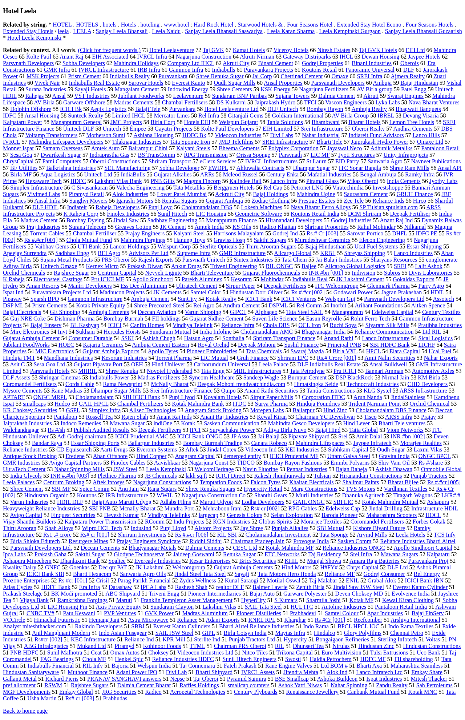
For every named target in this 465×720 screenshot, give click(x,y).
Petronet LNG (307, 187)
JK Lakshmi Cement (360, 279)
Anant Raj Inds (174, 417)
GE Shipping (65, 312)
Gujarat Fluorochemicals (271, 273)
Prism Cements (49, 305)
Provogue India (311, 541)
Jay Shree (251, 528)
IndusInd (141, 528)
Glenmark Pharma (388, 286)
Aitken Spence (428, 305)
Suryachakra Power (232, 430)
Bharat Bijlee (403, 482)
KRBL (327, 253)
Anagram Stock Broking (213, 410)
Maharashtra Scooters (391, 515)
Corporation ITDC (323, 397)
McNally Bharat (170, 384)
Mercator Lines (172, 115)
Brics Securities (257, 561)
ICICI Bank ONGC (199, 436)
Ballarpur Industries (151, 443)
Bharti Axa (369, 666)
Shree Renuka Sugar (220, 76)
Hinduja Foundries (318, 404)
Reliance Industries (25, 449)
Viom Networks (405, 430)
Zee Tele (354, 201)
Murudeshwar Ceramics (322, 240)
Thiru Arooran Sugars (271, 246)
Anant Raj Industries (224, 417)
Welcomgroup (188, 567)
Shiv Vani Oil (394, 463)
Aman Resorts (42, 286)
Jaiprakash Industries (27, 423)
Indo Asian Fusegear (123, 633)
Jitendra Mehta (300, 672)
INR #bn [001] (326, 273)
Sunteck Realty (85, 115)
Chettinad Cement (301, 76)
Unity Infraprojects (406, 155)
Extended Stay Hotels (28, 31)
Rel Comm (309, 305)
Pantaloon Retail (440, 148)
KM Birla (429, 377)
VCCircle (14, 620)
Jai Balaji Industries (339, 259)
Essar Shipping (424, 246)
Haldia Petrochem (331, 659)
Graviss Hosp (229, 240)
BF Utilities (23, 168)
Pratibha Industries (440, 325)
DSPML (278, 305)
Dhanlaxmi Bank (80, 561)
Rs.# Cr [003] (323, 233)
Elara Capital (404, 351)
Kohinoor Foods (162, 646)
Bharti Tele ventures (402, 423)
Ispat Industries (384, 679)
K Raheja (14, 279)
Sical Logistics (435, 338)
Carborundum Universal (222, 364)
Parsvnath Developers (28, 63)
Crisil (102, 580)
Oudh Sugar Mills (234, 83)
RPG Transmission (206, 155)
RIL (279, 646)
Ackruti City (229, 194)
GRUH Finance (415, 194)
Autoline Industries (344, 607)
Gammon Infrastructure (95, 299)
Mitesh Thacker (429, 679)
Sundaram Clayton (172, 607)
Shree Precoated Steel (159, 305)
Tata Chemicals (264, 351)
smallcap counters (249, 685)
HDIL (437, 292)
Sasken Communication (231, 423)
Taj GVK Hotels (378, 50)
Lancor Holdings (129, 246)
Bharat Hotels (364, 122)
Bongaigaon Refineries (342, 639)
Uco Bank (428, 652)
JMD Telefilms (236, 142)
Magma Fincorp (202, 181)
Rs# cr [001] (94, 535)
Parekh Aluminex (202, 279)
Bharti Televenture (212, 273)
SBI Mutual (330, 528)
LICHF (426, 345)
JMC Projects (126, 122)
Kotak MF (361, 600)
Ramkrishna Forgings (82, 600)
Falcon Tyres (266, 482)
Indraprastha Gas (109, 155)
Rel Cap (272, 187)
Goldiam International (298, 115)
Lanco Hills (426, 135)
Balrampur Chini (147, 148)
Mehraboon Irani (222, 508)
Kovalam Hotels (222, 397)
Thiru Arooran (19, 528)
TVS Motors (360, 489)
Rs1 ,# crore (57, 535)
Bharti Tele (330, 142)
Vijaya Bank (34, 600)
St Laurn (316, 161)
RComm (155, 521)
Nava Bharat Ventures (434, 102)
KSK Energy (275, 89)
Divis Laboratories (431, 273)
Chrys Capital (363, 567)
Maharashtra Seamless (417, 666)
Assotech (443, 299)
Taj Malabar (323, 580)
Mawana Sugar (127, 423)
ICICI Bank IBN (424, 580)
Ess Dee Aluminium (144, 286)
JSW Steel (125, 469)
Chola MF (94, 659)
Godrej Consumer (384, 574)
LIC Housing (211, 214)
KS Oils (241, 227)
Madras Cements (133, 102)
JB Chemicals (161, 476)
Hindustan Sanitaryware (31, 672)
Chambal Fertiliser (95, 233)
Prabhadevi (303, 613)
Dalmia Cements (204, 548)
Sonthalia (233, 338)
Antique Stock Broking (30, 456)
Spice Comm (94, 489)
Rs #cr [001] (72, 580)
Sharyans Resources (394, 259)
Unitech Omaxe (59, 266)
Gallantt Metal (20, 679)
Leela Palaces (19, 482)
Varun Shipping (203, 312)
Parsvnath (290, 155)
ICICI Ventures (298, 299)
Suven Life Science (274, 318)
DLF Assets (16, 377)
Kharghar (295, 620)
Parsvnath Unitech (203, 259)
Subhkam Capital (348, 449)
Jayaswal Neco (344, 148)
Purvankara (182, 109)
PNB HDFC (24, 652)
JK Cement (173, 227)
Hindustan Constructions (432, 646)
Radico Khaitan (278, 227)
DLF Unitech (282, 109)
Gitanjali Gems (245, 115)
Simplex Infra (105, 410)
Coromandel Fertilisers (377, 521)
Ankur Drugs (186, 266)
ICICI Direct (230, 476)
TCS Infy (445, 535)
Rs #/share (430, 463)
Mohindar (271, 279)
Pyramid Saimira (246, 679)
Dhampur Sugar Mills (116, 390)
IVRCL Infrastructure (103, 70)
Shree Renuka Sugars (210, 489)
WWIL (165, 495)
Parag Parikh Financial (144, 580)
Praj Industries (43, 227)
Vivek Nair (47, 83)
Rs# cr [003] (79, 698)
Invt (62, 332)
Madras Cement (39, 220)
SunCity (187, 299)
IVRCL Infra (152, 56)
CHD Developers (427, 384)
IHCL (346, 56)
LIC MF (320, 155)
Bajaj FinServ (428, 613)
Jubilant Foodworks (141, 96)
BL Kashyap (84, 325)
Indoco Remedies (81, 423)
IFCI (195, 430)
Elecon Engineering (382, 240)
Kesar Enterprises (209, 561)
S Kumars (286, 600)
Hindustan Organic (46, 495)
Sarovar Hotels (146, 83)
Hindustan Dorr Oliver (256, 292)
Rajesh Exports (155, 259)
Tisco (370, 417)
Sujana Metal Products (66, 259)
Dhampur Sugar (311, 168)
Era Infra (89, 587)
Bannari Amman (384, 371)
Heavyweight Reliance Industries (41, 508)
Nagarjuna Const (209, 463)
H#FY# (329, 567)
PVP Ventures (120, 613)
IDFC (9, 115)
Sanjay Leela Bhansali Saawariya (224, 31)
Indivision (363, 273)
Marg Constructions (314, 489)
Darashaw (120, 587)
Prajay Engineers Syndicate (149, 541)
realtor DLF (230, 587)
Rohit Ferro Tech (370, 318)
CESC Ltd (245, 548)
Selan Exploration (292, 515)
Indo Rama (316, 626)
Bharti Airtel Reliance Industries (257, 626)
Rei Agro (203, 305)
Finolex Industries (128, 214)
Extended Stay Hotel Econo (369, 24)
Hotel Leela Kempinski (34, 38)
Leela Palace (273, 364)
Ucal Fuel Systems (376, 246)
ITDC (239, 404)
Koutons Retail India (315, 214)
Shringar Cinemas (60, 377)
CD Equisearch (74, 449)
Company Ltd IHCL (190, 63)
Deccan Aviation (157, 312)
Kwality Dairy (19, 567)
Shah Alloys (59, 528)
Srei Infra (361, 554)
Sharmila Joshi (323, 600)
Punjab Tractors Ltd (252, 639)
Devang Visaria (421, 115)
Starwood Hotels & (260, 24)
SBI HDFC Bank (389, 345)
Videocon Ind (261, 449)
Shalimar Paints (360, 482)
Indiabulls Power (109, 377)
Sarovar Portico (365, 233)
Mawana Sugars (399, 554)
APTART (14, 397)
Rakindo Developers (98, 626)
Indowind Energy (188, 89)
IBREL (385, 115)
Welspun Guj (340, 299)
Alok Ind (337, 672)
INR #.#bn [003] (69, 476)
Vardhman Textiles (405, 489)
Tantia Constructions (331, 390)
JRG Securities (119, 692)
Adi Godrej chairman (81, 436)
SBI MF (61, 489)
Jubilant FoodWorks (26, 345)
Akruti (371, 96)
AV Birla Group (350, 115)
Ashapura (438, 502)
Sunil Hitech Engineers (249, 659)
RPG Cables (302, 508)
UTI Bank (89, 246)
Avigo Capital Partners (75, 463)
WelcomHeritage (214, 469)
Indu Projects (188, 521)
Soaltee (117, 561)
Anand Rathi (338, 338)
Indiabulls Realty (130, 76)
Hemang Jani (104, 620)
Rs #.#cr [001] (41, 240)
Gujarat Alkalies (172, 174)
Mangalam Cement (137, 89)
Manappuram (347, 312)
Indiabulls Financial (51, 666)
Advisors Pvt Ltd (148, 253)
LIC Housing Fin (67, 607)
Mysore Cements (23, 390)
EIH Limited (277, 129)
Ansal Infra (47, 201)
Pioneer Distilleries (258, 613)
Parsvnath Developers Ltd (394, 299)
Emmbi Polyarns (350, 463)
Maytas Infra (290, 633)
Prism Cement (84, 76)
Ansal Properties (283, 83)
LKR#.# (450, 495)
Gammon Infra (186, 70)
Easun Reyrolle (324, 318)
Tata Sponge (333, 535)
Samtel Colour (342, 613)
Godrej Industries (351, 220)
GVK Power (159, 613)
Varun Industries (29, 502)
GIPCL (238, 312)
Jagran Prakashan (401, 292)
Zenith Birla (310, 587)
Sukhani (85, 332)
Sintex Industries (253, 259)
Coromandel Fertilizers (30, 384)
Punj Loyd (160, 207)
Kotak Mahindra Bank (198, 404)
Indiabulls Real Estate (94, 83)
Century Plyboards (256, 692)
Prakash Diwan (145, 266)
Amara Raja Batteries (374, 561)
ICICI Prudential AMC (142, 436)
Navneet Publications (436, 161)
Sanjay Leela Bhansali (122, 31)
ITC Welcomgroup (337, 286)
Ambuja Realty (369, 109)
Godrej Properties (322, 63)
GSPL (73, 410)
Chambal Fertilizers (140, 404)
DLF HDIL (45, 207)
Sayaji (242, 574)
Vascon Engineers (346, 102)
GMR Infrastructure (242, 253)
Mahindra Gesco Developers (301, 423)
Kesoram (241, 279)
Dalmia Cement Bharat (144, 685)
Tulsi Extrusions (389, 652)
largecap (208, 515)
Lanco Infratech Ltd (379, 672)
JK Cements (167, 292)
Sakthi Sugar (90, 554)
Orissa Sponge (253, 155)
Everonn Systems (157, 449)
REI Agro (109, 253)
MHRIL (87, 371)
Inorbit (339, 305)
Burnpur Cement (307, 377)
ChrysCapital (18, 161)
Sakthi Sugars (270, 240)
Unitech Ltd (98, 174)
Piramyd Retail (86, 194)
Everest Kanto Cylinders (181, 626)
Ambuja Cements (109, 312)
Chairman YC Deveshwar (325, 417)
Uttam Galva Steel (348, 456)
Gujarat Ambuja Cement (31, 338)
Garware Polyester (305, 593)
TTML (197, 646)
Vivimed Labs (43, 194)
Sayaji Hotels (90, 89)
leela (63, 31)
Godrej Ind (285, 233)
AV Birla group (374, 89)
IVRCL (11, 142)
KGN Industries (231, 521)
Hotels (128, 24)
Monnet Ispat (18, 148)
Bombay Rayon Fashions (292, 463)
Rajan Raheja (351, 469)
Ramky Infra (419, 174)
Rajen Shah (134, 417)
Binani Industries (372, 63)
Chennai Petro (406, 633)
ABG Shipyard (122, 593)
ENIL (352, 580)
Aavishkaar (167, 463)
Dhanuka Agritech (363, 495)
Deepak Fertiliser (410, 214)
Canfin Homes (147, 325)
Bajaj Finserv (46, 325)
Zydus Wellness (197, 580)
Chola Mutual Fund (89, 240)
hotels (110, 24)
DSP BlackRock (354, 377)
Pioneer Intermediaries (214, 593)
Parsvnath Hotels (50, 371)
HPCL (373, 351)
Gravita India (394, 456)
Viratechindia (348, 187)
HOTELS (87, 24)
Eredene (74, 456)
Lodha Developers (263, 502)
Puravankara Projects (268, 70)
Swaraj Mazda (307, 351)
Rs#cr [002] (48, 639)
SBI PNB (99, 508)
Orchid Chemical (430, 404)
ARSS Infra (398, 417)
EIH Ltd (415, 50)
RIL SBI (227, 535)
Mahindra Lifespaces (320, 443)
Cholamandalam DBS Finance (391, 410)
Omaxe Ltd (430, 142)
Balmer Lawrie (269, 587)
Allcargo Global (292, 253)
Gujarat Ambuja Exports (110, 351)
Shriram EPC (292, 358)
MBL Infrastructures (257, 371)
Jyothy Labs (443, 181)
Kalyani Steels (193, 148)
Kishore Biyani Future (379, 528)
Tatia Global (363, 430)
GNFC (53, 567)
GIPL (208, 633)
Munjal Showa (324, 561)
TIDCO (246, 463)
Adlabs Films (175, 502)
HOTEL (62, 24)
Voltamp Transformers (51, 135)
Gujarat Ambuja (224, 201)
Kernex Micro (102, 266)
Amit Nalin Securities (389, 358)
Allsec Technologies (152, 410)
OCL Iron (310, 325)
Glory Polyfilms (362, 633)
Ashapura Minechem (27, 561)
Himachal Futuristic (57, 620)
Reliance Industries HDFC (183, 659)
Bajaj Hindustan (419, 83)
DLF (408, 70)
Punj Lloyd (173, 528)
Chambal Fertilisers (185, 102)
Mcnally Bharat (137, 508)
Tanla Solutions (285, 122)
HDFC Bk (194, 135)
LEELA (82, 31)
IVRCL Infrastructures (271, 161)
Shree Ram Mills (409, 168)
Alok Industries (130, 194)
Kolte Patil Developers (227, 129)
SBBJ (137, 626)
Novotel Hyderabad (170, 371)
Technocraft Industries (373, 384)
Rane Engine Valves (288, 666)
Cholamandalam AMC (266, 332)
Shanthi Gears (270, 495)
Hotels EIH (197, 122)
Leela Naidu (166, 31)
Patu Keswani (79, 613)
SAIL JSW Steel (174, 633)
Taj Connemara (197, 666)
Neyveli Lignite (163, 273)
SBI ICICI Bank (141, 397)
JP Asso (240, 436)
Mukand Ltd (91, 646)
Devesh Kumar (121, 515)
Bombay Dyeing (85, 220)
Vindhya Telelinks (169, 515)
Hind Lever (356, 423)
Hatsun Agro (199, 338)
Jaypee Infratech (372, 443)
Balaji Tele (147, 109)
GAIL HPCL (94, 404)
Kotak (188, 423)
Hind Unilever (168, 364)
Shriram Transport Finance (284, 338)
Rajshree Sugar (71, 273)
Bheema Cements (239, 148)
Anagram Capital (195, 456)
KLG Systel (377, 390)
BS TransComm (156, 155)
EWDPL (218, 168)
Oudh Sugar (391, 449)
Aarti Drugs (114, 449)
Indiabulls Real (309, 279)
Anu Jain (128, 489)
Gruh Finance (253, 358)
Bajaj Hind (328, 430)
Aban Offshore (110, 456)
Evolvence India (410, 593)
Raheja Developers (118, 207)
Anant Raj (71, 56)
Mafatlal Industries (329, 174)
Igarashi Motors (134, 201)
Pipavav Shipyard (308, 436)
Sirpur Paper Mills (271, 397)
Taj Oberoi (205, 679)
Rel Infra (208, 115)
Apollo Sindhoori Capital (422, 548)
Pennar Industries (307, 469)
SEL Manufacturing (128, 168)
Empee (138, 129)
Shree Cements (234, 89)
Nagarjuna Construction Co (214, 495)
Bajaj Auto (262, 593)
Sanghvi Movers (88, 201)
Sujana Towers (292, 96)
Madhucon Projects (122, 292)
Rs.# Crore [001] (336, 358)
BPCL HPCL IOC (358, 626)
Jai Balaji (269, 436)
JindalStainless (408, 397)
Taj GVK (213, 50)
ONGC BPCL (434, 456)
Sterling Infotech (397, 639)
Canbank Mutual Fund (373, 692)
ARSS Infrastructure (423, 390)
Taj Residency (324, 554)
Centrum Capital (117, 273)
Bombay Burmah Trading (213, 443)
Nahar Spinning (349, 685)
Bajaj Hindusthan (325, 246)
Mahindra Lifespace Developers (66, 142)
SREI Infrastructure (285, 142)
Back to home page (25, 711)
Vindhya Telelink (193, 325)
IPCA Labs (153, 587)
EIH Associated (110, 56)
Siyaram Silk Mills (387, 325)
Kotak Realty (221, 299)
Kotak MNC (422, 692)
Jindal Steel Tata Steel (200, 574)
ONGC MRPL (50, 397)
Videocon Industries (238, 135)
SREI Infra (370, 76)
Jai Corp (262, 76)
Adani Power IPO (136, 672)
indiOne (163, 423)
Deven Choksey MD (359, 593)
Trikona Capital (294, 652)
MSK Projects (43, 76)
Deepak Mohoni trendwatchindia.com (241, 384)
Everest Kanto (188, 83)
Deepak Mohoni (257, 345)
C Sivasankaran (89, 187)
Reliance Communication (383, 332)
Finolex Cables (127, 463)
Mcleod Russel (240, 174)
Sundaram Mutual (170, 332)
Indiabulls (223, 70)
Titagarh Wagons (413, 495)
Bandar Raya (47, 443)
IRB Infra (149, 70)
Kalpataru (438, 554)
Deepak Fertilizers (159, 430)
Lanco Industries (413, 253)
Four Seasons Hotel (309, 24)
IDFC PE (426, 233)
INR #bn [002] (408, 436)
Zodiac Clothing (271, 201)
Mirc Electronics (29, 332)
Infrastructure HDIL (434, 508)
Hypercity (295, 639)
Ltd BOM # (334, 666)
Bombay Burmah (123, 318)
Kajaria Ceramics (103, 345)
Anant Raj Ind (396, 220)
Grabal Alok (382, 580)
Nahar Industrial (321, 135)
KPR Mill (173, 639)
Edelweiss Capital (392, 312)
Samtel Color (205, 292)
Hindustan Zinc (376, 646)
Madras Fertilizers (159, 377)
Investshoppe (387, 187)
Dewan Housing (381, 56)
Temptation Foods (221, 482)
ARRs (207, 174)
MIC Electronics (54, 351)
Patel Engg (413, 89)
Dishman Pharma (74, 318)
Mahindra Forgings (143, 240)
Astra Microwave (148, 620)
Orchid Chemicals (24, 273)
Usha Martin (41, 698)
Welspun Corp (174, 246)
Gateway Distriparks (307, 56)
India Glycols (26, 476)
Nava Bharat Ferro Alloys (321, 207)
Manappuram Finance (231, 220)
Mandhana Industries (68, 358)
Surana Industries (45, 89)
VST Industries (91, 96)
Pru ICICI (345, 371)
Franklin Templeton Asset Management (186, 600)
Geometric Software (258, 214)
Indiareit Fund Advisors (376, 135)
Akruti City (236, 63)
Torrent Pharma (173, 358)
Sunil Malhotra (64, 652)
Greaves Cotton (133, 227)
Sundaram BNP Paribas (239, 96)
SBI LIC (343, 502)
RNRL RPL (261, 620)
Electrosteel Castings (57, 279)
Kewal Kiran (272, 417)
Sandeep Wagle (261, 377)
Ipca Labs (14, 554)
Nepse (177, 679)
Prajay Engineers (145, 233)
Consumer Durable (90, 338)
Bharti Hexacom (92, 574)
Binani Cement (275, 63)
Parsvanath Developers (337, 83)
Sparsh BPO (45, 299)
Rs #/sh (56, 430)
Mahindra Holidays (136, 63)
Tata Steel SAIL (304, 312)
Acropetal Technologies (197, 692)
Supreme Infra (194, 253)
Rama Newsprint (122, 384)
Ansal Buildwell (388, 364)
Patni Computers (61, 161)
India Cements (404, 181)
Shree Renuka (122, 371)
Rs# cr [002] (265, 508)
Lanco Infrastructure (385, 338)
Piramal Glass (322, 181)
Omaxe (339, 76)
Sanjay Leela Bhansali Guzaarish (423, 31)
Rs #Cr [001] (330, 620)
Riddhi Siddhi (205, 541)
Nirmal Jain (395, 377)
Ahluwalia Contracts (260, 168)
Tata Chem (294, 259)
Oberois (409, 63)
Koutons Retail (319, 70)
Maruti (124, 600)
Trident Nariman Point (374, 404)
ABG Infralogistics (46, 646)
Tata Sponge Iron (190, 142)
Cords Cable (79, 384)
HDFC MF (373, 659)
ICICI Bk (71, 109)
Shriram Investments (142, 535)
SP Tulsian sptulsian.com (388, 207)
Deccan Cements (100, 548)
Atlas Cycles (17, 587)
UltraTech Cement (24, 469)
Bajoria (120, 666)
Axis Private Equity (119, 607)
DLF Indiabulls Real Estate (329, 364)
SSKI (127, 338)
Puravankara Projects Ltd (61, 292)
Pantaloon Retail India (401, 607)
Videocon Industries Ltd (205, 652)
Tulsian (322, 476)
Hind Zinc (335, 410)
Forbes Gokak (429, 521)
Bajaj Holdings (270, 194)
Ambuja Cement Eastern (160, 345)
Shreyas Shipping (364, 253)
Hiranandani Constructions (371, 476)
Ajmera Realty (408, 76)
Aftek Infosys (109, 482)
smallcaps (34, 404)
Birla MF (21, 174)
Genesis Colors (244, 515)
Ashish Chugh (158, 338)
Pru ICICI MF (107, 279)
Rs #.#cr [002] (308, 292)
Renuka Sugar (239, 554)
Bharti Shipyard (213, 672)
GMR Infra (57, 70)
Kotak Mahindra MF (290, 548)
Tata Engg (213, 371)
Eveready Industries (157, 561)
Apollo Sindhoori (152, 279)
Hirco (419, 201)
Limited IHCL (128, 115)
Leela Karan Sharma (291, 31)
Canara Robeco (269, 443)
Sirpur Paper (240, 286)
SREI (400, 266)
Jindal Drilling (386, 508)
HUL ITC (302, 607)
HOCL (433, 515)
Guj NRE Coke (28, 318)
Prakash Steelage (23, 593)
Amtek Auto (105, 148)
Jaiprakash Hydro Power (379, 142)
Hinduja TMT (19, 358)
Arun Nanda (367, 397)
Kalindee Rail (246, 181)
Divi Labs (282, 135)
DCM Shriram (364, 214)
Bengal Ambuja (378, 174)
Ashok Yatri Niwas (300, 685)
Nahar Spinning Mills (79, 469)
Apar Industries (385, 613)
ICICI (114, 325)
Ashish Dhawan (393, 469)
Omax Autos (125, 652)
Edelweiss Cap (343, 508)
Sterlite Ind (207, 639)
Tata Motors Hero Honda (287, 574)
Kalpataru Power (22, 122)
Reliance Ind (139, 639)
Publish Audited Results (102, 430)
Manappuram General (76, 122)
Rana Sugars (162, 489)
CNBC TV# (40, 613)
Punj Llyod (182, 397)
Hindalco (324, 633)
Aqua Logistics (57, 174)
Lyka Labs (388, 102)
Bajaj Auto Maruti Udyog (121, 502)
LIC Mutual (214, 358)
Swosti (293, 659)
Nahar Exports (441, 358)
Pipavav (12, 299)
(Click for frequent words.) (109, 50)
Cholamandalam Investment (278, 535)
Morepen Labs (267, 410)
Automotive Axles (433, 371)
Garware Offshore (84, 102)
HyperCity (253, 600)
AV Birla (44, 102)
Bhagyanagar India (323, 332)
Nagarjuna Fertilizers (323, 89)
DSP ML (13, 305)
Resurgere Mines (88, 541)
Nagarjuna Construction (203, 56)
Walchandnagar (21, 430)
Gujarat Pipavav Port (98, 364)
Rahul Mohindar (376, 227)
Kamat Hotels (249, 50)
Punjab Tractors (429, 476)
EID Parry (347, 161)
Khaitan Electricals (311, 482)
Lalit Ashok (428, 266)
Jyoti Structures (357, 155)
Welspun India (154, 666)
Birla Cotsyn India (244, 633)
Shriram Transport (170, 161)
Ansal (58, 96)
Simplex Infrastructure (36, 187)
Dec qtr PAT (112, 567)
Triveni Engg (164, 593)
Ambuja (382, 83)
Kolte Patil (38, 56)
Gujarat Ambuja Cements (243, 567)
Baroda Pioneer (339, 515)
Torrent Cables (47, 233)
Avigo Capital (26, 515)
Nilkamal (415, 227)
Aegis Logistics (108, 109)
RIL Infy (92, 666)
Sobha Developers (83, 63)
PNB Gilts (163, 181)
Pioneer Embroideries (212, 351)
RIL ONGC (279, 266)
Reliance (187, 620)
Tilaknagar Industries (136, 142)
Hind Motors (296, 567)
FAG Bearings (57, 659)
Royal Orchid (213, 345)
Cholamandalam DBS (206, 207)
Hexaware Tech (43, 181)
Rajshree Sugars (90, 685)
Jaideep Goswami (193, 554)
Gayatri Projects (174, 129)
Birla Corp (163, 122)
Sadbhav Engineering (172, 220)
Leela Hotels (410, 535)
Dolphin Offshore (30, 109)
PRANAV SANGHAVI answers (124, 679)
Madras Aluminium (205, 613)
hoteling (150, 24)
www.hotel (176, 24)
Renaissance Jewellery (312, 692)
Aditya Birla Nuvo (284, 430)
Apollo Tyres (163, 351)
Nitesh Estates (333, 50)
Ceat (96, 652)
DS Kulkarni (231, 102)
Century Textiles (441, 312)
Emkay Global (76, 692)
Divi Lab (176, 672)
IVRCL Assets (258, 672)
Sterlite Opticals (218, 246)
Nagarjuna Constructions (162, 482)
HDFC (78, 181)
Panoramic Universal (370, 70)
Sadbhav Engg (72, 253)
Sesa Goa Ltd (49, 364)
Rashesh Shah (191, 587)
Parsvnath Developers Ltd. (41, 548)
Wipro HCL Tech (102, 528)
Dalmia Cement (336, 96)
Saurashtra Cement (366, 194)
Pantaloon (65, 417)
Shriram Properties (326, 227)
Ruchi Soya (343, 325)
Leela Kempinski (166, 469)
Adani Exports (223, 620)
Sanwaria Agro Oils (143, 574)
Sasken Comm (354, 541)
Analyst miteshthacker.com (34, 626)
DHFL (399, 233)
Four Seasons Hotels (430, 24)
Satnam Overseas (63, 148)
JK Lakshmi (150, 567)
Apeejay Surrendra (24, 253)
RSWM (53, 685)
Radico (153, 692)
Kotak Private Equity (100, 305)
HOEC (66, 345)
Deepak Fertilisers (285, 286)
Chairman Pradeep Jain (257, 541)
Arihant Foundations (379, 305)
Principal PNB (344, 345)
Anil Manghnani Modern (61, 633)
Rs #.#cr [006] (192, 535)
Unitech (112, 129)
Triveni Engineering (233, 266)
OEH (137, 364)
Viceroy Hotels (291, 50)
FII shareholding (413, 659)
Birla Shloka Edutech (35, 541)
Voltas (433, 639)
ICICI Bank (258, 299)
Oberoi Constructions (115, 161)
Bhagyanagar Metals (153, 548)
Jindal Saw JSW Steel (358, 587)
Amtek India (208, 227)
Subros (392, 273)
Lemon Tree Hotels (411, 122)
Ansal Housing (42, 115)
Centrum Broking (64, 482)
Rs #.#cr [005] (444, 482)
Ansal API (449, 168)
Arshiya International (415, 620)
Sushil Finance (301, 345)
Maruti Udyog (216, 502)
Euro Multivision (341, 652)
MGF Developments (26, 692)
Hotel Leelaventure (171, 50)
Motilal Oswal (283, 580)
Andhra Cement (241, 305)
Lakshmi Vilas (219, 607)
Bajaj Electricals (22, 312)
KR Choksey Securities (30, 410)
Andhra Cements (412, 129)
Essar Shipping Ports (95, 443)
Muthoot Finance (88, 672)
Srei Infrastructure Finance (181, 390)
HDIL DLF (70, 502)
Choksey (158, 652)
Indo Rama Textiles (410, 626)
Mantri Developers (90, 286)
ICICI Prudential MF (294, 456)
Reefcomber (368, 620)
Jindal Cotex (221, 449)
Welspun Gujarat (238, 122)
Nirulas (340, 646)
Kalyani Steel (189, 233)
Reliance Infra (237, 325)
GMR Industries (22, 463)
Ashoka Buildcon (337, 679)
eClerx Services (218, 161)
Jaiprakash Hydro (275, 102)
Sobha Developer (179, 168)
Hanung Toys (189, 240)
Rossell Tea (99, 417)
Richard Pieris (61, 679)
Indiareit (77, 207)
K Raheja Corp (81, 214)
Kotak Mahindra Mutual (390, 502)
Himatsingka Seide (316, 384)
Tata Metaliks (189, 187)
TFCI (310, 102)
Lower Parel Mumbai (182, 194)
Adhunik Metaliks (391, 148)
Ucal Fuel (440, 351)
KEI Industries (302, 449)
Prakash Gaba (50, 554)
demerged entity (242, 456)
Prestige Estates (316, 201)
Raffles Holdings (199, 685)
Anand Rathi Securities (271, 390)
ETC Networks (281, 554)
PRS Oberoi (116, 259)
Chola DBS (276, 325)
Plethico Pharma (117, 476)
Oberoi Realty (368, 129)
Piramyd (124, 646)
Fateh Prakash (240, 666)
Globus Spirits (275, 521)
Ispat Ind (13, 292)
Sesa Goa (21, 155)
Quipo (228, 390)
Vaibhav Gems (52, 246)
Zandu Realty (392, 685)
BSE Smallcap (292, 679)
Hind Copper (151, 456)
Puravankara (172, 76)
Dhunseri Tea (308, 646)
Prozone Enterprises (26, 580)
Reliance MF (340, 574)
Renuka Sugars (179, 201)
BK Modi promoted (74, 593)
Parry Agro (431, 286)
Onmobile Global (441, 469)
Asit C (17, 364)
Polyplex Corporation (293, 148)
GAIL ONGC (309, 502)
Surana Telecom (87, 227)
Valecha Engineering (140, 187)
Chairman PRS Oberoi (240, 646)
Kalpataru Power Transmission (100, 521)
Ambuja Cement (150, 299)
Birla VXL (345, 351)
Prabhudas (115, 698)
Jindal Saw (126, 220)
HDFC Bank (55, 587)
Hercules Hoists (122, 332)
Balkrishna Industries (71, 168)
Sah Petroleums (434, 685)
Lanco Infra (284, 181)
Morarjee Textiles (321, 521)
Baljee (309, 266)
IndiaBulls (133, 174)
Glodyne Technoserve (139, 554)
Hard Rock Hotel (213, 24)
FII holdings (166, 318)
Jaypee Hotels (424, 56)
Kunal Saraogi (241, 580)
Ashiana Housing (153, 135)
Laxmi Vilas (428, 449)
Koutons (87, 495)
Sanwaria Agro (385, 161)
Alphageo (266, 312)
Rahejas (34, 96)
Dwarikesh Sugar (61, 155)
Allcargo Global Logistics (355, 266)
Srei (343, 436)
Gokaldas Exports (413, 279)
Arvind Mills (372, 535)
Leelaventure (188, 96)
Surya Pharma (271, 404)
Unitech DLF (78, 129)
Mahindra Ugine (316, 194)
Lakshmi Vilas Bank (118, 181)
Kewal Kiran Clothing (408, 600)
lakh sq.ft (196, 476)
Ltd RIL (431, 332)
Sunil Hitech (172, 214)
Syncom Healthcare (212, 377)
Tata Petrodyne (307, 371)
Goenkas (79, 567)
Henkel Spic (129, 659)
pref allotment (19, 685)
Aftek (191, 449)
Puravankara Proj (428, 561)
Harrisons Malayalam (239, 233)
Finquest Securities (73, 515)
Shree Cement (26, 489)
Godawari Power (353, 292)
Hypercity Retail (263, 489)
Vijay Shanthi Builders (29, 521)
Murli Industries (314, 495)
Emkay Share (426, 672)
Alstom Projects (213, 528)
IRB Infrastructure (126, 495)
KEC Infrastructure (93, 639)
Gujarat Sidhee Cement (216, 318)
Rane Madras (66, 390)
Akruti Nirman (257, 56)
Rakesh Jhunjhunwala (279, 476)
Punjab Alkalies (290, 528)
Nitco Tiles (255, 652)
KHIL (291, 561)
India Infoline (216, 332)
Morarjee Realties (421, 443)
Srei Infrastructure (322, 129)
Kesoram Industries (124, 358)
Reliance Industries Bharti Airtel (418, 541)
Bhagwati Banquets (418, 109)
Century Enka (282, 174)
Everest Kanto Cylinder (420, 587)
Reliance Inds (388, 201)
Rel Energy (427, 574)
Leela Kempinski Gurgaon (349, 31)
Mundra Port (179, 508)
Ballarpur (303, 410)
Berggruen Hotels (234, 187)
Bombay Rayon (325, 109)
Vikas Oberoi (362, 181)
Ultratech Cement (196, 286)
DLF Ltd (397, 567)
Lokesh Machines (261, 207)
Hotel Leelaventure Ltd (231, 109)
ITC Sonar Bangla (360, 168)
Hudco (62, 404)
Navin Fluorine (260, 469)
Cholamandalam (95, 397)
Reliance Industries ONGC (354, 548)
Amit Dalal (369, 436)
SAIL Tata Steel (263, 607)
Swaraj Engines (405, 96)
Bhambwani (326, 122)
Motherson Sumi (105, 135)
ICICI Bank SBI (45, 574)
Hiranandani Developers (294, 220)
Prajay (428, 417)
